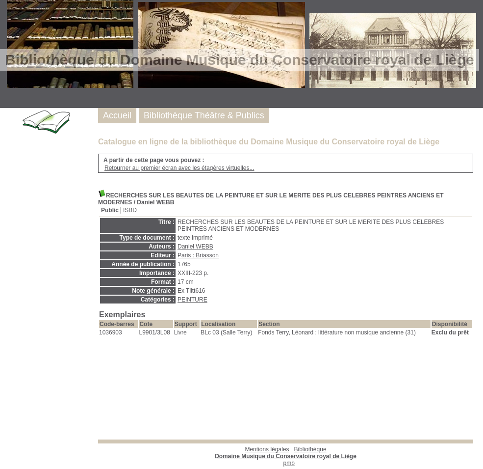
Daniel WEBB (195, 246)
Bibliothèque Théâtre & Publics (204, 115)
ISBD (130, 210)
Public (110, 210)
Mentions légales (267, 449)
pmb (289, 463)
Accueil (117, 115)
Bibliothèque (285, 453)
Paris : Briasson (198, 255)
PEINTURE (192, 299)
